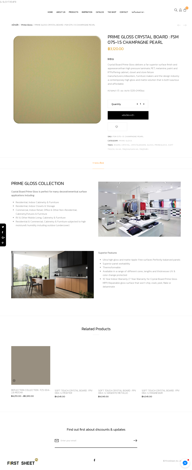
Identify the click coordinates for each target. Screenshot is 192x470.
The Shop (112, 14)
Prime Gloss (27, 24)
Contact (124, 14)
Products (73, 14)
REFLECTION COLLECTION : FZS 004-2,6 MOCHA (30, 391)
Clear (14, 380)
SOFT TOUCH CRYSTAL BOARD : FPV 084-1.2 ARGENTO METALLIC (117, 392)
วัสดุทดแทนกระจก (130, 149)
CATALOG (100, 14)
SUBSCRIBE (134, 440)
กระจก (118, 149)
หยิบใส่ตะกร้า (128, 115)
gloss (150, 145)
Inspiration (87, 14)
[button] (185, 463)
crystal (126, 145)
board (117, 145)
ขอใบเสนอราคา (138, 14)
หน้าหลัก (15, 24)
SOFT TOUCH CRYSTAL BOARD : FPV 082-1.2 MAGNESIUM (161, 392)
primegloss (161, 145)
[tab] (98, 163)
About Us (61, 14)
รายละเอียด (98, 163)
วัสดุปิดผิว (143, 149)
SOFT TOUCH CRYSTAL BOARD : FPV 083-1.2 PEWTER (74, 392)
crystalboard (138, 145)
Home (50, 14)
